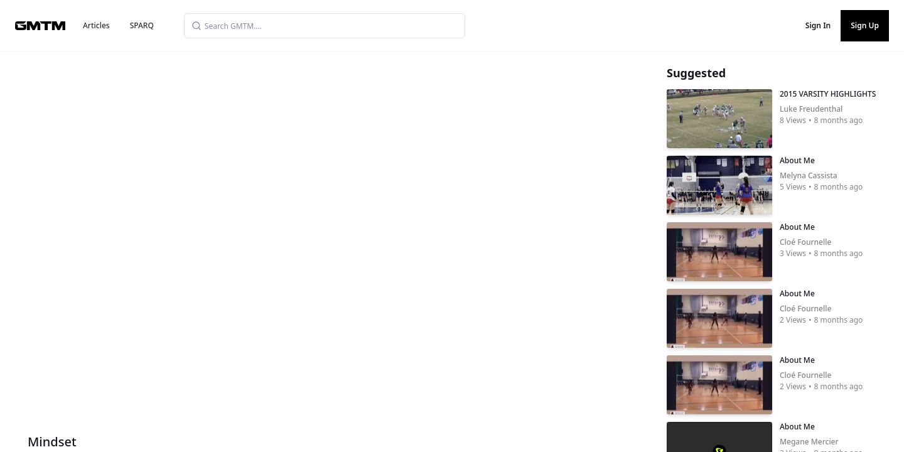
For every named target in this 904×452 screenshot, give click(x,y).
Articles (96, 25)
